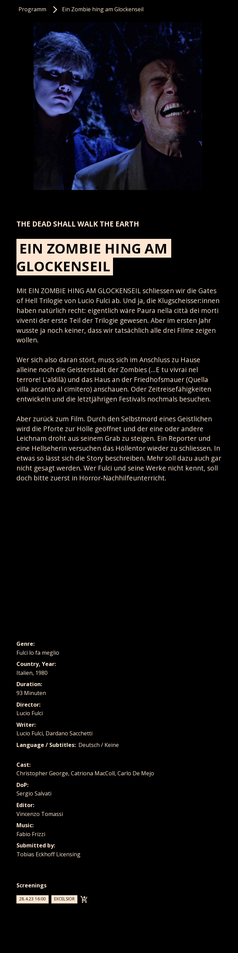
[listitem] (119, 106)
